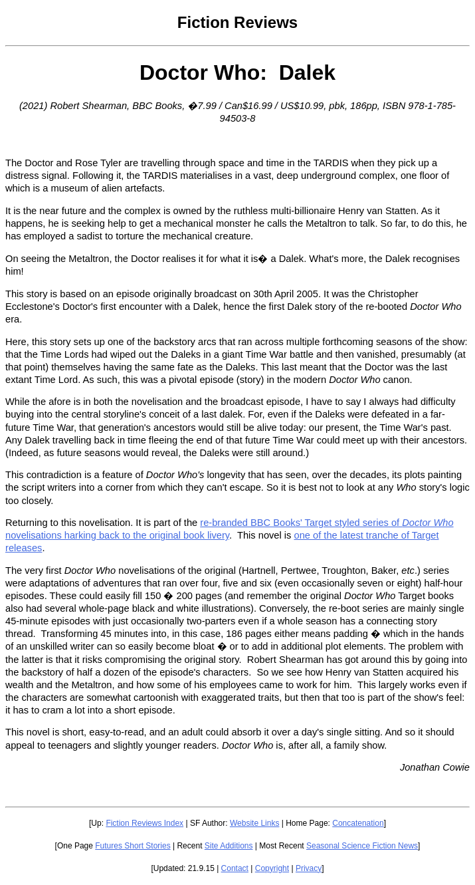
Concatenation (357, 823)
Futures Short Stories (132, 845)
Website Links (254, 823)
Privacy (309, 868)
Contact (234, 868)
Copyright (272, 868)
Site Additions (229, 845)
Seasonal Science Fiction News (362, 845)
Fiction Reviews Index (144, 823)
